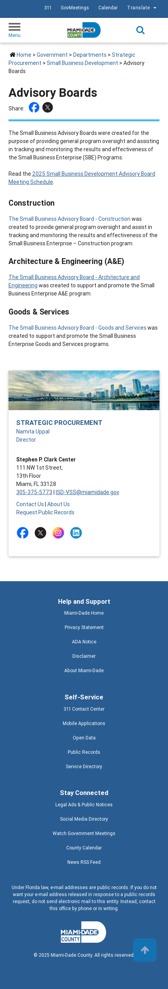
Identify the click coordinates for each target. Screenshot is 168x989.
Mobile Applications (84, 723)
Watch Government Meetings (84, 833)
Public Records (84, 752)
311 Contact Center (84, 709)
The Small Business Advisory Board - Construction (69, 218)
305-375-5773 (34, 492)
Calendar (108, 7)
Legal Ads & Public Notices (84, 804)
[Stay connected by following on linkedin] (78, 532)
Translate (142, 7)
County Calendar (84, 848)
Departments (89, 54)
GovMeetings (75, 7)
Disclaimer (84, 656)
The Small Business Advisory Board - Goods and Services (77, 327)
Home (24, 54)
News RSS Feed (84, 862)
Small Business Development (82, 62)
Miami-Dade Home (84, 613)
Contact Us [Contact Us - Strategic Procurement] (30, 504)
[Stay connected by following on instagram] (60, 532)
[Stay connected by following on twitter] (42, 532)
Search (140, 30)
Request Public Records (45, 512)
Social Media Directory (84, 819)
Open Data (84, 738)
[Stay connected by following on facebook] (24, 532)
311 (47, 7)
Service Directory (84, 766)
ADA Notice (84, 642)
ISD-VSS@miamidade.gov (87, 492)
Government (52, 54)
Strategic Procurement (59, 422)
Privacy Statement (84, 627)
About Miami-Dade (84, 670)
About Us (58, 504)
